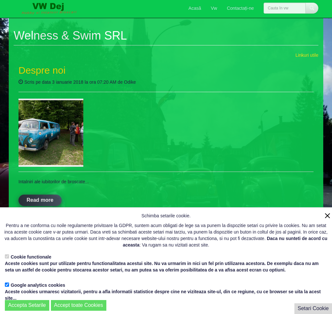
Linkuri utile (306, 55)
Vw (214, 8)
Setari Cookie (313, 308)
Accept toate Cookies (78, 305)
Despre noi (41, 70)
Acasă (194, 8)
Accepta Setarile (27, 305)
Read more (40, 200)
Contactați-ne (240, 8)
